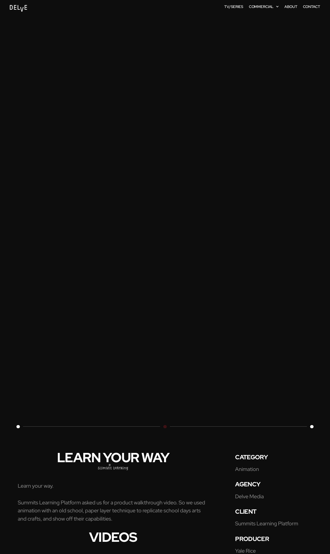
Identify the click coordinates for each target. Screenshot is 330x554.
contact (311, 6)
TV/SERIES (233, 6)
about (290, 6)
